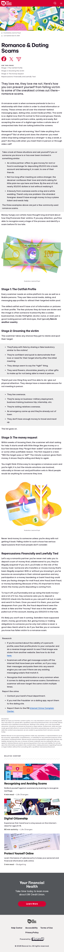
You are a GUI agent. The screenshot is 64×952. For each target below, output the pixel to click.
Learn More (32, 904)
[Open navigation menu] (61, 3)
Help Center (16, 928)
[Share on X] (11, 59)
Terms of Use (46, 928)
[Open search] (55, 3)
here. (9, 655)
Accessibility (31, 928)
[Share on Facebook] (3, 58)
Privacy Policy (32, 933)
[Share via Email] (18, 59)
